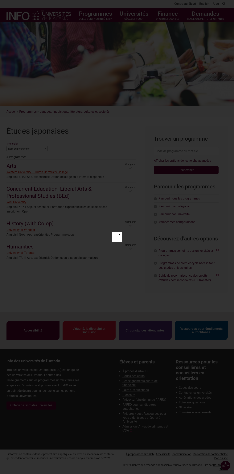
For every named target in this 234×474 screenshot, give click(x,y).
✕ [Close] (119, 234)
